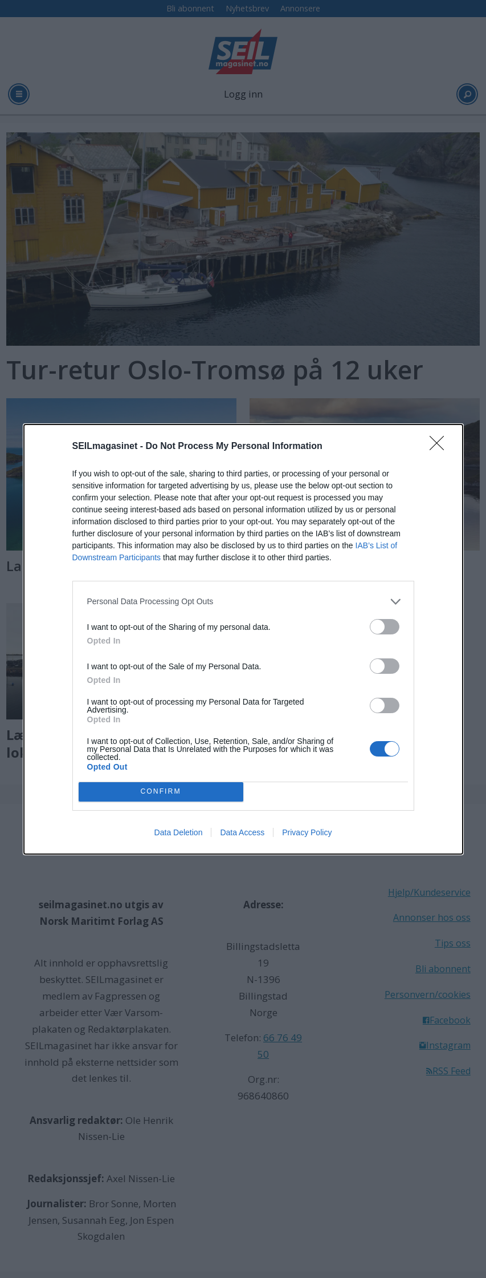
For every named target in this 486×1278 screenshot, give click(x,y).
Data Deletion (178, 832)
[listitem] (243, 602)
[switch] (384, 626)
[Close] (440, 447)
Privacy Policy (307, 832)
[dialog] (243, 639)
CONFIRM (161, 791)
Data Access (242, 832)
